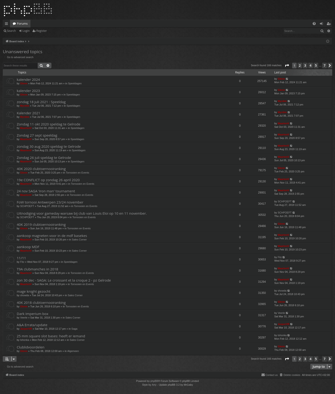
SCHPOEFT (27, 206)
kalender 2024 (28, 79)
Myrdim (24, 105)
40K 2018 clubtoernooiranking (41, 302)
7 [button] (324, 65)
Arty (154, 384)
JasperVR (26, 328)
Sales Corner (79, 239)
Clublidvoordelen (30, 347)
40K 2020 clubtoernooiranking (41, 168)
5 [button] (316, 65)
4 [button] (311, 65)
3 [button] (305, 65)
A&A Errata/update (32, 324)
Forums (22, 23)
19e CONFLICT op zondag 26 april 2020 (48, 179)
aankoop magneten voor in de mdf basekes (52, 235)
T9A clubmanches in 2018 (37, 269)
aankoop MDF (28, 246)
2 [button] (300, 65)
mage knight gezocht (33, 291)
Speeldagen (75, 83)
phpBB (154, 381)
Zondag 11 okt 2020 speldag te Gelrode (48, 124)
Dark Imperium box (32, 313)
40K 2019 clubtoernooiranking (41, 224)
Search (11, 31)
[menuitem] (314, 23)
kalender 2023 (28, 90)
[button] (286, 65)
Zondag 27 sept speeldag (37, 135)
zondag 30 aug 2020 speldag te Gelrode (49, 146)
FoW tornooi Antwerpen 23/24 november (50, 202)
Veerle (23, 317)
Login (26, 31)
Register (41, 31)
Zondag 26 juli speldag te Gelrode (44, 157)
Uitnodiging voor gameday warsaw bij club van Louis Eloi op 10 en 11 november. (82, 213)
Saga (74, 328)
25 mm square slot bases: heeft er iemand (51, 336)
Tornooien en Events (77, 172)
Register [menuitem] (329, 24)
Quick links (7, 24)
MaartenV (26, 128)
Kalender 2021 (28, 113)
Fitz (22, 261)
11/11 (21, 258)
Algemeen (73, 351)
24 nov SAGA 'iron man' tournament (46, 191)
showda (24, 295)
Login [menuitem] (322, 24)
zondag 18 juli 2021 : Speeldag (41, 101)
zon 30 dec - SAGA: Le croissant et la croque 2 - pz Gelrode (64, 280)
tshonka (24, 339)
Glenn (23, 83)
